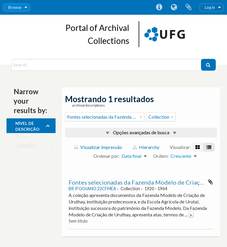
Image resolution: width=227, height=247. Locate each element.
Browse (14, 7)
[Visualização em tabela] (209, 147)
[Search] (106, 65)
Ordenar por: (106, 156)
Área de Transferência (188, 7)
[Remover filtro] (141, 117)
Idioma (173, 7)
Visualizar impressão (98, 147)
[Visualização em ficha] (197, 147)
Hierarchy (146, 147)
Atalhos (159, 7)
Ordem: (161, 156)
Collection (25, 146)
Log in (210, 7)
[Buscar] (208, 65)
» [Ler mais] (191, 214)
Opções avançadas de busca (141, 132)
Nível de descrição (27, 125)
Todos (21, 137)
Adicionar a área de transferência (210, 182)
